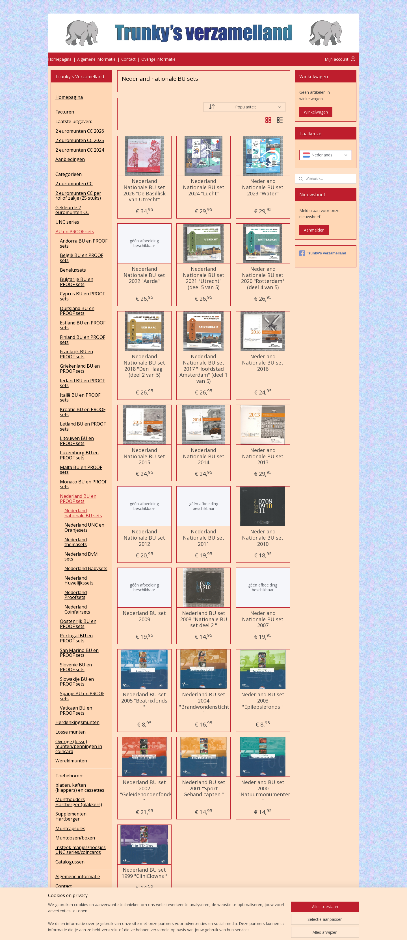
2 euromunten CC (74, 183)
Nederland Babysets (85, 568)
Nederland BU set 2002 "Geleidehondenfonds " (144, 791)
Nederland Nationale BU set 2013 (262, 456)
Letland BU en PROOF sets (83, 426)
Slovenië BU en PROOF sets (76, 667)
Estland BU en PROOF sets (82, 325)
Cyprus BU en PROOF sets (82, 296)
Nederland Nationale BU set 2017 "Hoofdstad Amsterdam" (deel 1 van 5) (203, 369)
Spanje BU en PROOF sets (82, 696)
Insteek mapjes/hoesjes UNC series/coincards (80, 850)
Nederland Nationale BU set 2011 (203, 538)
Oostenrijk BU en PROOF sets (78, 623)
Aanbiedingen (70, 159)
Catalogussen (70, 862)
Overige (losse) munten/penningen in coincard (78, 746)
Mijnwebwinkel (271, 930)
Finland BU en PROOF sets (82, 339)
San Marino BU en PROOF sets (79, 652)
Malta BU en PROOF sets (81, 470)
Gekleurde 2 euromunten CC (72, 210)
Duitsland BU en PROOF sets (77, 311)
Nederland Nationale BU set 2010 (262, 538)
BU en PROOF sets (74, 231)
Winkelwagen (316, 112)
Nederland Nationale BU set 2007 (262, 619)
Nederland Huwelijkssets (79, 580)
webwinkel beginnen (222, 930)
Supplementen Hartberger (70, 816)
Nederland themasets (75, 542)
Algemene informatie (96, 59)
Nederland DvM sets (81, 556)
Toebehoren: (69, 776)
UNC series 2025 (72, 905)
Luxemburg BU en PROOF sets (79, 455)
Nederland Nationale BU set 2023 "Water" (262, 187)
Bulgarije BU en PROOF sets (76, 281)
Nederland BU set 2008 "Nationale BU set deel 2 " (203, 619)
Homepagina (60, 59)
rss (201, 930)
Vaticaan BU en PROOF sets (76, 710)
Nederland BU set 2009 (144, 616)
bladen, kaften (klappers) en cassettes (79, 787)
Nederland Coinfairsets (77, 609)
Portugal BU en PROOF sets (76, 638)
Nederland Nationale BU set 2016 (262, 363)
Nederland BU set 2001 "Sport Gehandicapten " (203, 788)
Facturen (64, 112)
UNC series (67, 222)
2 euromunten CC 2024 (79, 150)
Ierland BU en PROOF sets (82, 383)
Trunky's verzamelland (322, 253)
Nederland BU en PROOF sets (78, 498)
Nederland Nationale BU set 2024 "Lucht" (203, 187)
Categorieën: (69, 174)
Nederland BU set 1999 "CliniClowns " (144, 873)
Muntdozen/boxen (75, 838)
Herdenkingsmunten (77, 722)
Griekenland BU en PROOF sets (80, 368)
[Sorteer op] (244, 107)
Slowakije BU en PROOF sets (77, 681)
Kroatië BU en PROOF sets (82, 412)
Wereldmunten (71, 761)
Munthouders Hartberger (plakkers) (78, 802)
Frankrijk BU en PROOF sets (76, 354)
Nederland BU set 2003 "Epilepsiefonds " (262, 701)
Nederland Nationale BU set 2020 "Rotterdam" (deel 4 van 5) (262, 278)
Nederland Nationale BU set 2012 (144, 538)
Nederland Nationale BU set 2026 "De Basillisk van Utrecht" (144, 190)
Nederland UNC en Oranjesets (84, 527)
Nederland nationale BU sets (83, 513)
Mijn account (340, 59)
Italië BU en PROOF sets (80, 397)
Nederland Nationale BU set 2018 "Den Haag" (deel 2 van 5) (144, 366)
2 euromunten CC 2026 (79, 131)
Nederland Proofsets (75, 595)
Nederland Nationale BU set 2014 (203, 456)
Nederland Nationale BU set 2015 (144, 456)
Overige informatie (158, 59)
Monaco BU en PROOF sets (83, 484)
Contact (128, 59)
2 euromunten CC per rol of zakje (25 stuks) (78, 195)
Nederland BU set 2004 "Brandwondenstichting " (203, 704)
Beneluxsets (73, 270)
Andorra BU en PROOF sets (83, 243)
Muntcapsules (70, 828)
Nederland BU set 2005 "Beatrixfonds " (144, 701)
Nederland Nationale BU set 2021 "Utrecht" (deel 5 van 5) (203, 278)
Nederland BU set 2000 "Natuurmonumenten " (262, 791)
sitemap (189, 930)
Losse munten (70, 732)
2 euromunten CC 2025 (79, 140)
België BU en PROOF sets (81, 257)
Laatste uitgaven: (73, 121)
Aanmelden (314, 230)
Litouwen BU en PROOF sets (77, 440)
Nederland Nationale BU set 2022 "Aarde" (144, 275)
